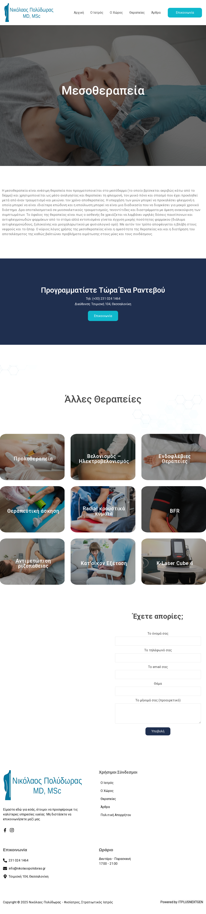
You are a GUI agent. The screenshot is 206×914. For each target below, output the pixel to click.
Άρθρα (156, 12)
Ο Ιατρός (96, 12)
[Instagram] (12, 831)
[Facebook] (5, 831)
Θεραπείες (137, 12)
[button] (185, 12)
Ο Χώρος (116, 12)
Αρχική (79, 12)
